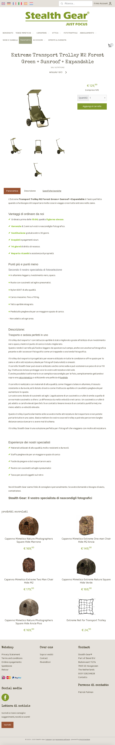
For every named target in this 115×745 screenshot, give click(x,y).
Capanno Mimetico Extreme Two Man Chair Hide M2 (28, 581)
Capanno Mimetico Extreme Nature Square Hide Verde (86, 581)
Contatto (82, 677)
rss (54, 739)
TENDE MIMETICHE (25, 33)
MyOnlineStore (84, 739)
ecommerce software (63, 739)
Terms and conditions (11, 658)
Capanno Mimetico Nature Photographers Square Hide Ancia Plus (29, 622)
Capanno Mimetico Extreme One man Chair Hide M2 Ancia (86, 540)
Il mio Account (103, 3)
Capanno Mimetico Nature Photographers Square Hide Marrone (29, 540)
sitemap (49, 739)
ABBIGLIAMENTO (88, 33)
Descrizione (30, 191)
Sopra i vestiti (46, 654)
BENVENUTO (8, 33)
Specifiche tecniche (52, 191)
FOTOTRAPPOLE (71, 33)
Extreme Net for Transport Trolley (86, 620)
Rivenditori (45, 662)
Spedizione (6, 666)
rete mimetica (25, 377)
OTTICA (56, 33)
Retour (5, 670)
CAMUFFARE (43, 33)
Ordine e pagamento (11, 662)
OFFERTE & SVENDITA (57, 40)
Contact (44, 658)
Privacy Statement (10, 654)
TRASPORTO (25, 40)
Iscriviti (7, 725)
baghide (64, 377)
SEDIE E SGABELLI (10, 40)
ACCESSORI (39, 40)
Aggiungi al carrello (92, 106)
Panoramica (12, 191)
